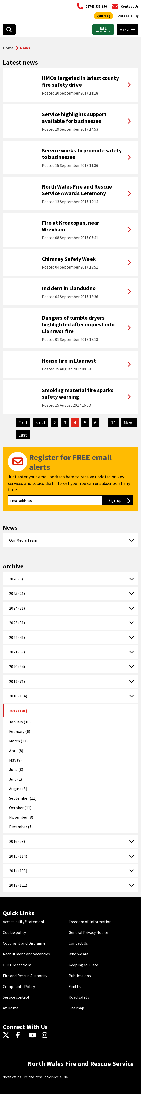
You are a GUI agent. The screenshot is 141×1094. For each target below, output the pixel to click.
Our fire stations (17, 964)
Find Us (75, 986)
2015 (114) (18, 856)
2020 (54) (17, 666)
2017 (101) (18, 710)
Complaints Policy (19, 986)
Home (8, 47)
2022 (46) (17, 637)
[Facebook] (20, 1035)
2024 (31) (17, 608)
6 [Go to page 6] (95, 422)
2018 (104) (18, 695)
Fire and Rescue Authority (25, 975)
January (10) (20, 721)
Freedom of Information (90, 921)
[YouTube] (33, 1035)
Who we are (78, 953)
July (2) (15, 779)
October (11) (20, 807)
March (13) (18, 740)
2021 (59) (17, 652)
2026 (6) (16, 578)
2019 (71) (17, 681)
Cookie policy (14, 932)
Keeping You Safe (83, 964)
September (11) (22, 798)
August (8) (18, 788)
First (24, 422)
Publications (80, 975)
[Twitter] (7, 1035)
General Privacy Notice (88, 932)
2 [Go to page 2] (54, 422)
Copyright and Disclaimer (25, 943)
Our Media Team (23, 540)
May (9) (15, 760)
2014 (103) (18, 870)
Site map (76, 1007)
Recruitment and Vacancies (26, 953)
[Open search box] (9, 29)
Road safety (79, 997)
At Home (10, 1007)
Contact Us (78, 943)
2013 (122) (18, 885)
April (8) (16, 750)
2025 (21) (17, 593)
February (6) (19, 731)
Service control (16, 997)
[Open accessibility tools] (128, 16)
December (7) (21, 826)
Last (24, 434)
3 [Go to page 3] (64, 422)
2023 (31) (17, 622)
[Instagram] (46, 1035)
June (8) (16, 769)
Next (41, 422)
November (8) (21, 817)
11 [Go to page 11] (113, 422)
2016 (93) (17, 841)
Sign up (121, 500)
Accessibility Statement (24, 921)
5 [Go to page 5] (85, 422)
